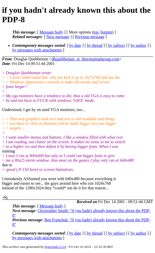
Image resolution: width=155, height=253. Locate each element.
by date (75, 45)
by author (138, 45)
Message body (51, 32)
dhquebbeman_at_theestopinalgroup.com (85, 59)
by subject (116, 45)
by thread (94, 45)
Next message (57, 37)
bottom (106, 32)
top (95, 32)
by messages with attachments (37, 50)
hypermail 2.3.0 (55, 247)
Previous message (89, 37)
